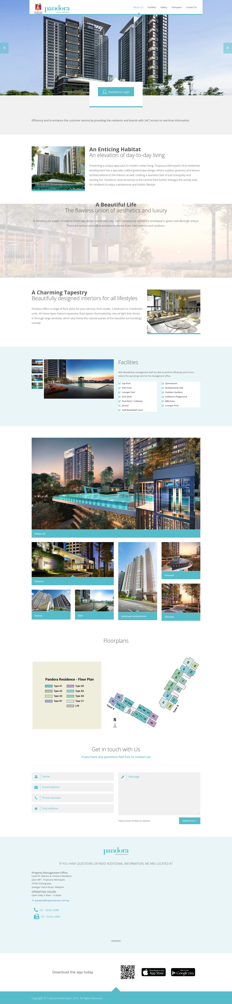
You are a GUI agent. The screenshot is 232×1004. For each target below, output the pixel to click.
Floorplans (177, 7)
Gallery (163, 7)
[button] (4, 48)
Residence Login (115, 91)
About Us (138, 7)
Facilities (152, 7)
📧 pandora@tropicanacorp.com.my (50, 900)
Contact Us (191, 7)
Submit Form (189, 820)
